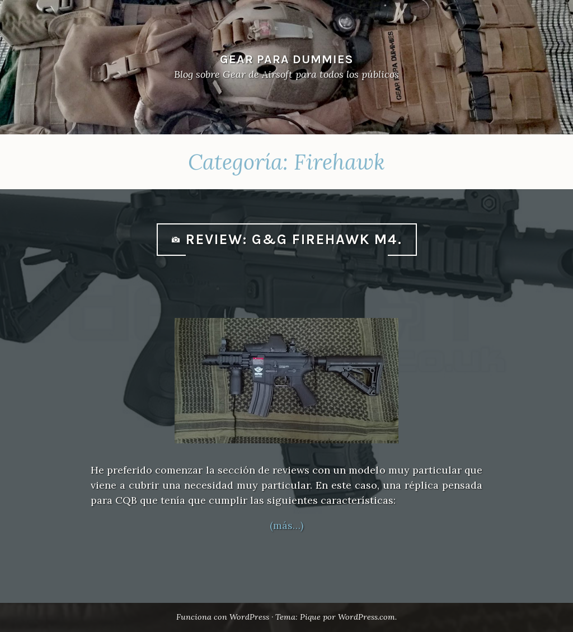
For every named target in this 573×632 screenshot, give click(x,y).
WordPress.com (366, 617)
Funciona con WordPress (222, 617)
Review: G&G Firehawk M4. (294, 239)
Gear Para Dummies (286, 59)
